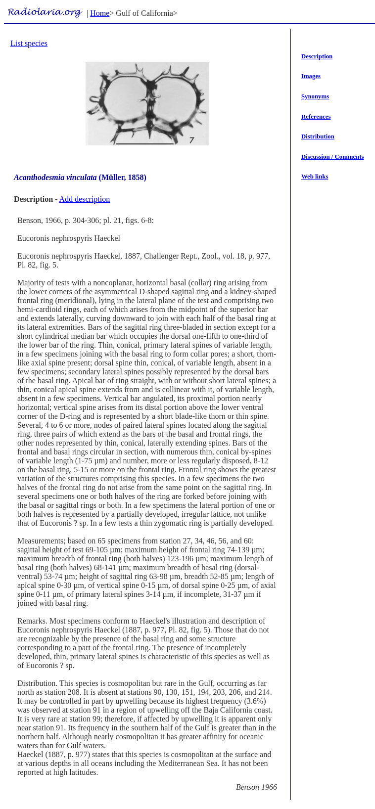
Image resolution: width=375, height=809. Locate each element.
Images (311, 76)
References (315, 116)
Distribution (317, 136)
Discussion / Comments (332, 156)
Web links (314, 176)
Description (316, 56)
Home (99, 13)
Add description (84, 199)
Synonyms (315, 96)
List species (28, 43)
